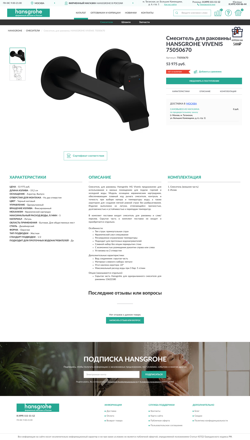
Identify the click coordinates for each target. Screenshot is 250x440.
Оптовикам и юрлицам (106, 13)
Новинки (131, 13)
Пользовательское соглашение (166, 426)
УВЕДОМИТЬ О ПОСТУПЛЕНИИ (204, 81)
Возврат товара (114, 421)
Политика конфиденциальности (211, 421)
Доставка (111, 411)
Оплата (110, 416)
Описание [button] (204, 91)
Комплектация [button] (228, 91)
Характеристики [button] (181, 91)
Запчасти (144, 22)
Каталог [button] (81, 13)
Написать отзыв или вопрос (125, 320)
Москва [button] (191, 104)
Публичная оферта (160, 421)
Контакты (147, 13)
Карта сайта (157, 416)
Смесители (106, 22)
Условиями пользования (150, 382)
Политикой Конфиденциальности (122, 382)
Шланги (126, 22)
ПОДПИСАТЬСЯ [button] (154, 374)
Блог (197, 411)
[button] (206, 4)
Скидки (198, 416)
